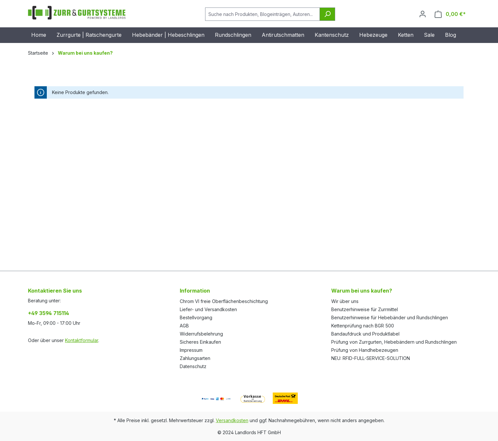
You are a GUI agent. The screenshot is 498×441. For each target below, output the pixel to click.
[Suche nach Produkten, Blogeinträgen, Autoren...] (262, 14)
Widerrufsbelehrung (201, 334)
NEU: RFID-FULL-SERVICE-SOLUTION (370, 358)
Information (195, 290)
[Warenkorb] (450, 14)
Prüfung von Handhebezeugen (364, 350)
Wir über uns (345, 301)
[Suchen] (327, 14)
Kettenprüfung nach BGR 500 (362, 325)
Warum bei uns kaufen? (361, 290)
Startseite (38, 53)
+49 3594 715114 (48, 313)
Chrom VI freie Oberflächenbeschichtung (224, 301)
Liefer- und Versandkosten (208, 309)
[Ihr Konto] (422, 14)
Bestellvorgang (196, 317)
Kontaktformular (81, 340)
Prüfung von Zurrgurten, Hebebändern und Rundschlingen (394, 342)
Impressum (191, 350)
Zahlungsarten (195, 358)
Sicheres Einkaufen (200, 342)
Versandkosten (232, 420)
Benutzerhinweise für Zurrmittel (364, 309)
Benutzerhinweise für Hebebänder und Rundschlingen (389, 317)
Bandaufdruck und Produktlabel (365, 334)
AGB (184, 325)
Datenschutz (193, 366)
